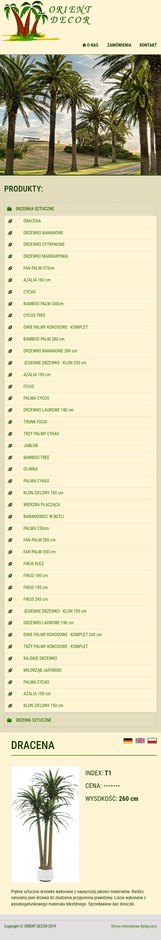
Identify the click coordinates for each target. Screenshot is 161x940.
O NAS (90, 45)
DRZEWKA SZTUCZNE (35, 208)
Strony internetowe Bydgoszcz (134, 926)
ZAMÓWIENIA (119, 45)
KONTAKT (148, 45)
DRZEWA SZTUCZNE (33, 720)
